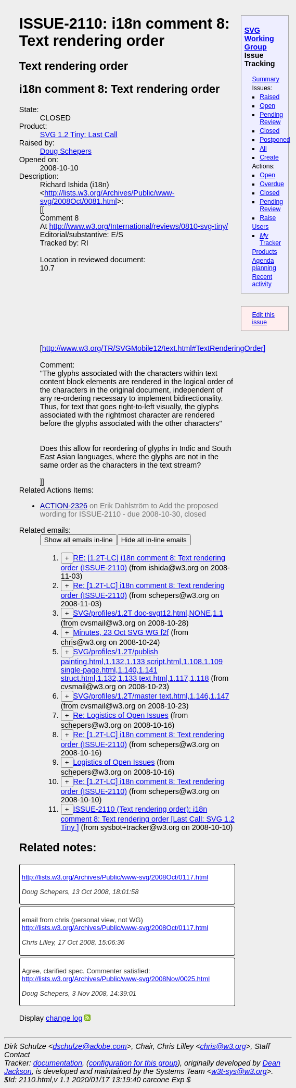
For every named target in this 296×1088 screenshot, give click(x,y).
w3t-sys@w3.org (239, 1071)
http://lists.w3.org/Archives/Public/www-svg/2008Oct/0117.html (115, 877)
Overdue (272, 184)
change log (64, 1018)
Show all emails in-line (78, 540)
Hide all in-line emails (154, 540)
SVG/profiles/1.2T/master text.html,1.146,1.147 (151, 696)
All (263, 148)
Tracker (270, 239)
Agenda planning (264, 264)
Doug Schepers (66, 151)
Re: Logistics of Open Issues (121, 715)
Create (269, 157)
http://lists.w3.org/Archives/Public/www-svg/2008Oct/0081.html (107, 197)
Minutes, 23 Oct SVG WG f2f (121, 632)
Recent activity (262, 280)
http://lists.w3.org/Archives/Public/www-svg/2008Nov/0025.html (116, 979)
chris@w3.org (223, 1046)
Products (264, 251)
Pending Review (271, 118)
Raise (268, 218)
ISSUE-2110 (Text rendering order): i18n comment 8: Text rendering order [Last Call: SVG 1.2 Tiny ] (148, 818)
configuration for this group (133, 1063)
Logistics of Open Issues (114, 762)
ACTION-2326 (63, 506)
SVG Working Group (259, 38)
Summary (265, 79)
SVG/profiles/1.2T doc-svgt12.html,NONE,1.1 (148, 613)
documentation (57, 1063)
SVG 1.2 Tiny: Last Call (79, 134)
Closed (269, 131)
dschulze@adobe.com (90, 1046)
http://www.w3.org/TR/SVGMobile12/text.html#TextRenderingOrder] (154, 348)
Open (267, 105)
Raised (269, 97)
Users (260, 226)
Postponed (275, 139)
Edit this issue (263, 318)
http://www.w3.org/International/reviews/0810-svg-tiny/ (138, 226)
